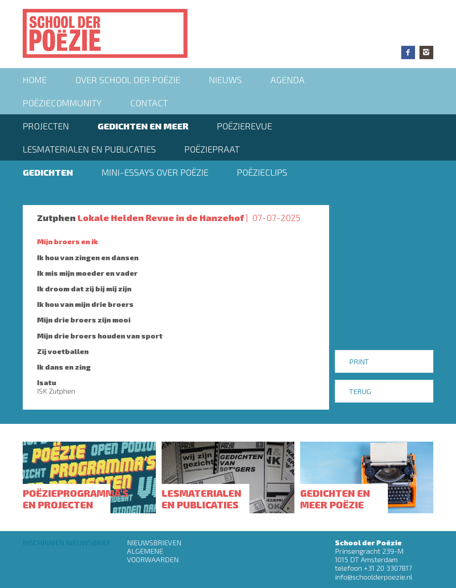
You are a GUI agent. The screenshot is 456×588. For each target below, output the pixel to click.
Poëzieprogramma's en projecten (76, 498)
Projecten (46, 126)
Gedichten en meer (143, 126)
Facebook (408, 52)
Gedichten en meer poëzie (335, 498)
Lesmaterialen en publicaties (89, 149)
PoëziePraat (212, 149)
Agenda (287, 79)
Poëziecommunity (62, 102)
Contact (149, 102)
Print (359, 361)
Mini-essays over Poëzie (155, 172)
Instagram (426, 52)
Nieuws (225, 79)
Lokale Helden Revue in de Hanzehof (160, 217)
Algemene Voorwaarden (153, 555)
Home (35, 79)
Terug (360, 391)
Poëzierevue (244, 126)
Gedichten (48, 172)
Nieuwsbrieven (154, 542)
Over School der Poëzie (127, 79)
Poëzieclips (262, 172)
